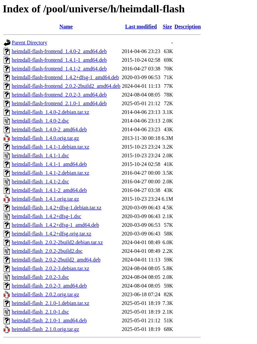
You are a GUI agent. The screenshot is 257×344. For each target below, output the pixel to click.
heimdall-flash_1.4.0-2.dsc (40, 121)
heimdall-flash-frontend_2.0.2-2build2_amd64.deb (66, 86)
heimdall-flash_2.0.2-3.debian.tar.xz (50, 268)
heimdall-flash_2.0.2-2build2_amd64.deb (56, 260)
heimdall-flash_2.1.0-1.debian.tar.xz (50, 303)
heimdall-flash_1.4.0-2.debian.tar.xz (50, 112)
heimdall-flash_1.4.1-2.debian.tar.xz (50, 173)
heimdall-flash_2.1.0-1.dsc (40, 312)
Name (66, 26)
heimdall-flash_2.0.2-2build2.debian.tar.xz (57, 242)
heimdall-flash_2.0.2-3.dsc (40, 277)
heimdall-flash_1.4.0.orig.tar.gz (45, 138)
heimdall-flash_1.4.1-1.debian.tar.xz (50, 147)
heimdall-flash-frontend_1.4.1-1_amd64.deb (59, 60)
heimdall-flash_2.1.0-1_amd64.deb (49, 320)
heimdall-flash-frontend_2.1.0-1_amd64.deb (59, 103)
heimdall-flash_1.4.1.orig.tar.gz (45, 199)
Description (187, 26)
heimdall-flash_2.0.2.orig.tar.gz (45, 294)
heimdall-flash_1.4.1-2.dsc (40, 181)
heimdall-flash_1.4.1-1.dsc (40, 155)
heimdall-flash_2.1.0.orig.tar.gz (45, 329)
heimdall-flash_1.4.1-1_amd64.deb (49, 164)
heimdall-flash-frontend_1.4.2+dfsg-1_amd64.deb (65, 77)
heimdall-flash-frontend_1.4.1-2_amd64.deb (59, 68)
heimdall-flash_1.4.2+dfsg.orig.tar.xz (51, 233)
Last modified (141, 26)
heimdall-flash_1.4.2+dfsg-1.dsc (46, 216)
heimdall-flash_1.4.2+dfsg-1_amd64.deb (55, 225)
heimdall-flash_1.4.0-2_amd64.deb (49, 129)
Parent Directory (29, 42)
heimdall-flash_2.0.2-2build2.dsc (47, 251)
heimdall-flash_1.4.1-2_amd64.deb (49, 190)
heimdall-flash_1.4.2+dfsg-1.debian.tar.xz (56, 207)
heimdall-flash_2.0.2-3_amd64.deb (49, 286)
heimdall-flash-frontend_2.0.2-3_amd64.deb (59, 95)
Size (167, 26)
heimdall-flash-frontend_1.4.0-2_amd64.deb (59, 51)
